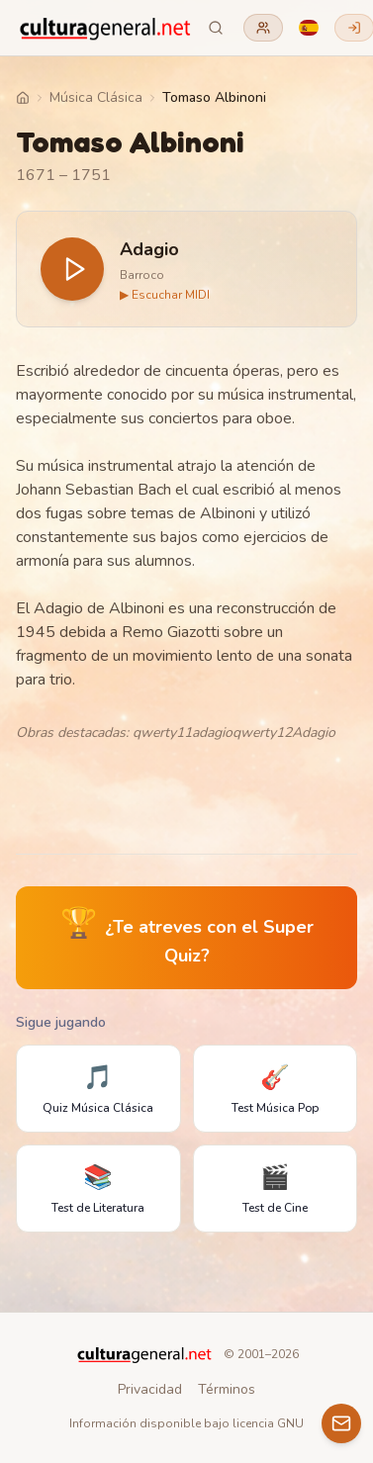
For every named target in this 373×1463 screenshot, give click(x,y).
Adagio (149, 249)
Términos (226, 1389)
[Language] (308, 28)
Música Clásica (95, 97)
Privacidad (150, 1389)
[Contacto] (341, 1423)
